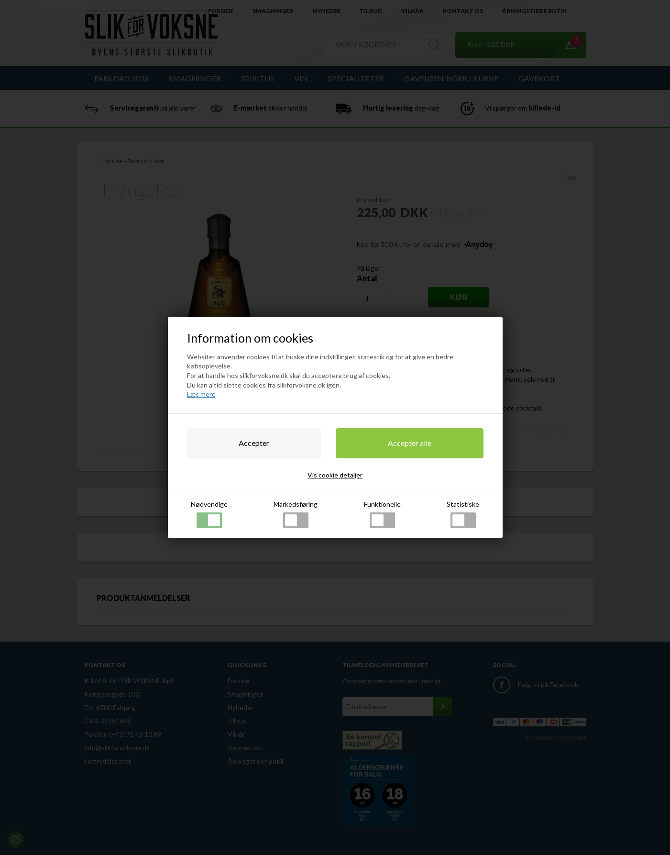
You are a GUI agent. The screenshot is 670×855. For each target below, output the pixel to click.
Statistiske (463, 514)
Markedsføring (296, 514)
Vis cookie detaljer (335, 475)
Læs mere (201, 394)
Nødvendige (209, 514)
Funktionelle (382, 514)
